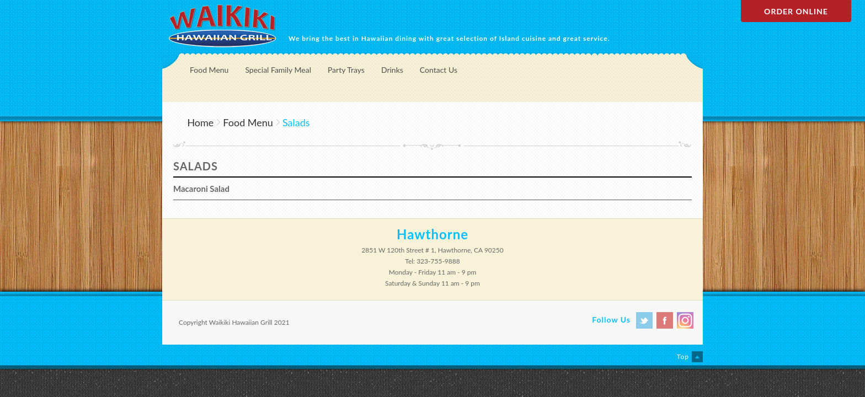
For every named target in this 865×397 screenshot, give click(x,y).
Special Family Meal (278, 69)
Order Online (796, 11)
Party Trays (346, 69)
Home (200, 122)
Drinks (392, 69)
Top (683, 356)
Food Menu (209, 69)
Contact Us (438, 69)
